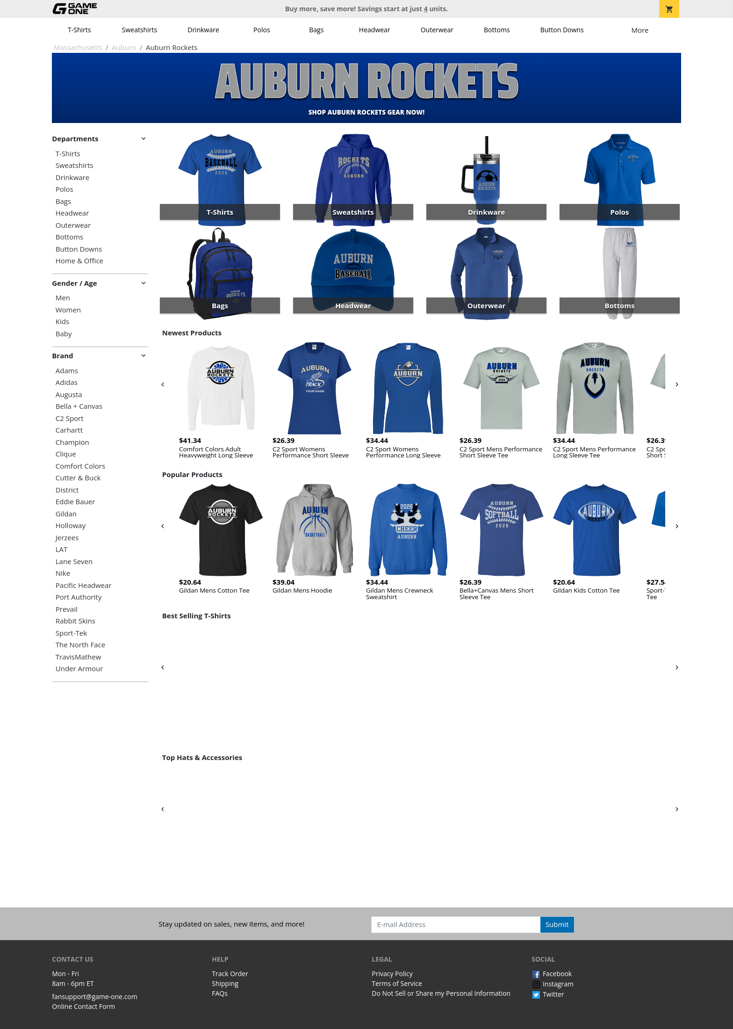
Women (68, 310)
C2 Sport (70, 418)
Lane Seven (74, 561)
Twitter (548, 994)
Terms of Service (397, 983)
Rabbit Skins (75, 621)
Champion (72, 442)
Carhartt (69, 430)
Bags (316, 29)
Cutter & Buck (78, 478)
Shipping (225, 983)
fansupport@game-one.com (94, 996)
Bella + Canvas (79, 406)
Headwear (374, 29)
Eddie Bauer (75, 502)
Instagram (553, 983)
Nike (63, 573)
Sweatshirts (139, 29)
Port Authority (78, 597)
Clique (66, 454)
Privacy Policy (392, 973)
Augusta (69, 395)
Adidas (67, 382)
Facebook (552, 973)
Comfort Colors (80, 466)
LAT (62, 549)
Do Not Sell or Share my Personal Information (441, 993)
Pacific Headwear (84, 585)
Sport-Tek (71, 633)
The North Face (80, 645)
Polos (261, 29)
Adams (67, 371)
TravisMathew (78, 657)
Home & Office (79, 261)
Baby (64, 334)
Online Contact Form (83, 1006)
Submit (557, 924)
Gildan (66, 514)
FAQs (220, 993)
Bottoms (497, 29)
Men (63, 298)
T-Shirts (79, 29)
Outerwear (437, 29)
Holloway (71, 525)
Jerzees (67, 538)
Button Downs (562, 29)
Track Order (230, 973)
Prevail (67, 609)
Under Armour (79, 669)
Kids (62, 322)
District (67, 490)
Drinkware (203, 29)
